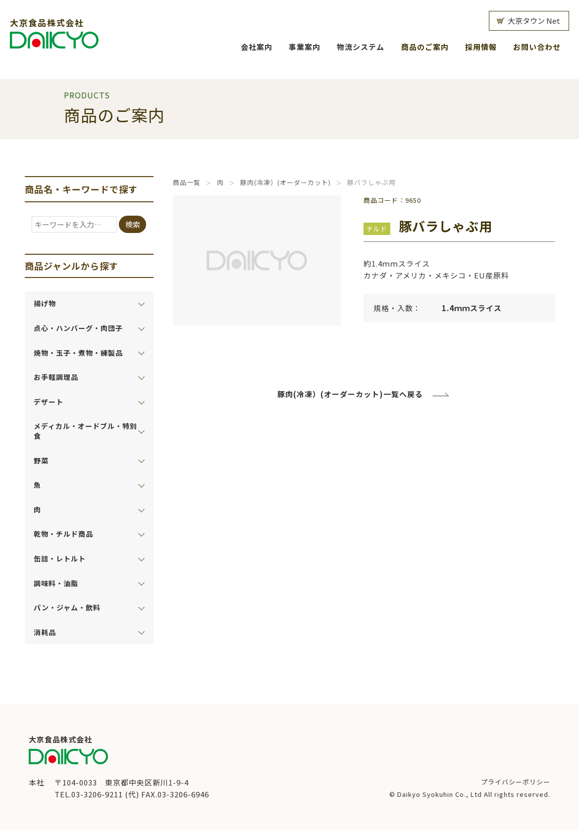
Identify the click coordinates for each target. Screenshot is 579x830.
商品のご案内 (425, 47)
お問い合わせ (537, 47)
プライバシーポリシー (515, 781)
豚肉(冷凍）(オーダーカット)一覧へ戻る (350, 394)
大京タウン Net (534, 20)
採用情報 (481, 47)
